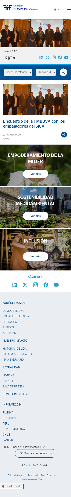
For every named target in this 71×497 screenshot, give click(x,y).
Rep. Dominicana (14, 429)
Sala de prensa (13, 386)
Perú (6, 423)
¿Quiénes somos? (15, 302)
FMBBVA (8, 412)
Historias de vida (15, 348)
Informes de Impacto (17, 354)
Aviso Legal (33, 475)
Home (6, 51)
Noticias (8, 375)
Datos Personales (48, 475)
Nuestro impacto (15, 340)
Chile (6, 434)
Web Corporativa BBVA (32, 479)
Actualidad (11, 367)
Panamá (8, 440)
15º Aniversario (13, 359)
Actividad (9, 333)
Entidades (10, 321)
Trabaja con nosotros (36, 453)
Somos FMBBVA (13, 310)
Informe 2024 (12, 404)
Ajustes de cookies (12, 486)
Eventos (8, 381)
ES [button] (55, 9)
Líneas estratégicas (16, 316)
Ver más (35, 174)
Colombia (9, 418)
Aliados (8, 327)
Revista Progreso (15, 394)
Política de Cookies (16, 475)
